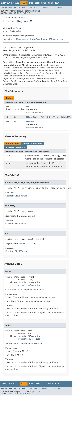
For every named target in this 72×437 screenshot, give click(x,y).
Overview (5, 3)
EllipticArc (34, 39)
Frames (33, 8)
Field (20, 11)
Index (50, 3)
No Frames (44, 8)
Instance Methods (32, 143)
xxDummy (30, 121)
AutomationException (29, 285)
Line (60, 39)
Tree (31, 3)
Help (56, 3)
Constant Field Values (16, 196)
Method (36, 11)
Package (15, 3)
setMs (28, 163)
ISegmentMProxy (48, 39)
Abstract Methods (15, 147)
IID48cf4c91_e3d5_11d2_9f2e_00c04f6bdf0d (48, 117)
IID (27, 106)
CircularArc (22, 39)
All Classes (59, 8)
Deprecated (40, 3)
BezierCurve (9, 39)
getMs (28, 156)
